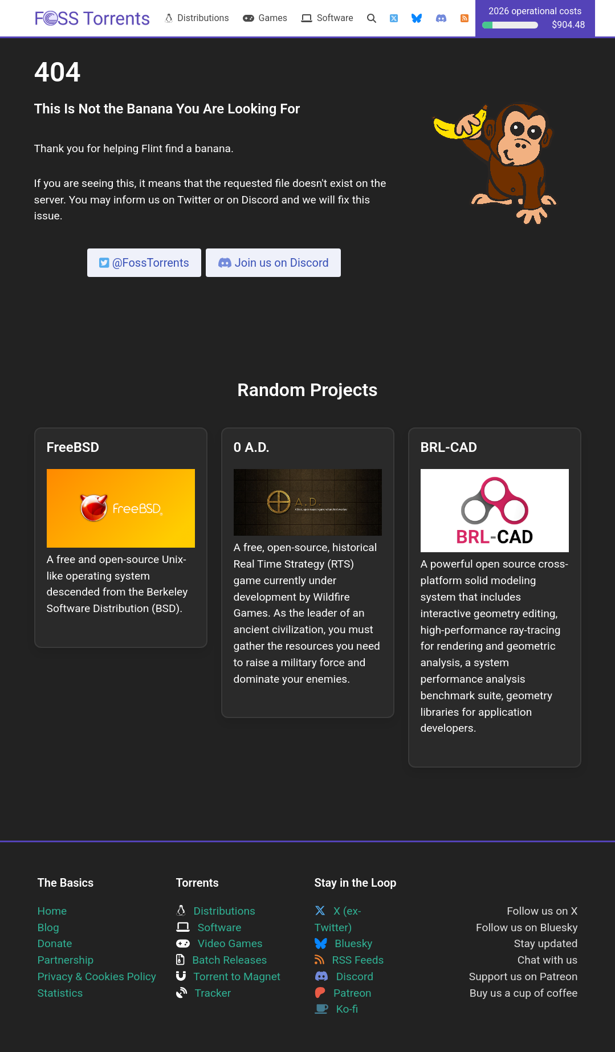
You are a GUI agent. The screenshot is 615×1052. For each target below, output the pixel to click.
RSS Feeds (349, 960)
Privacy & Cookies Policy (97, 976)
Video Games (219, 943)
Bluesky (344, 943)
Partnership (66, 960)
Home (52, 911)
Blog (48, 927)
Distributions (197, 18)
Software (327, 18)
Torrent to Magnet (228, 976)
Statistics (60, 993)
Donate (55, 943)
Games (265, 18)
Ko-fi (337, 1009)
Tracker (203, 993)
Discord (344, 976)
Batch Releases (221, 960)
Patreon (343, 993)
